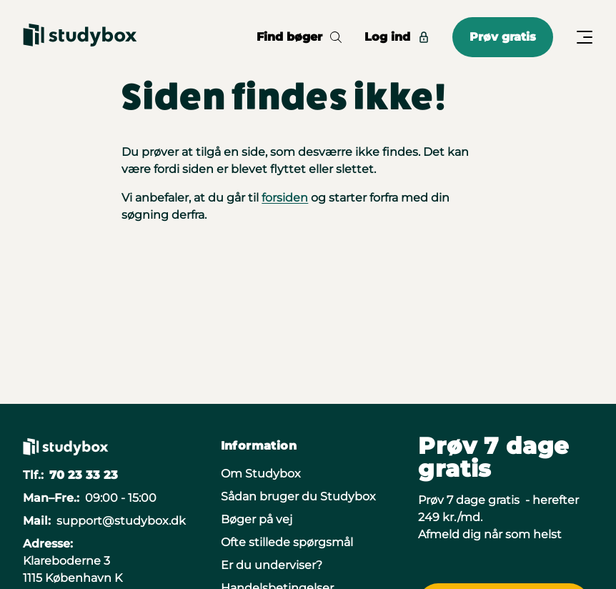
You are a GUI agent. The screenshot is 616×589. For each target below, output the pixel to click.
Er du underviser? (271, 565)
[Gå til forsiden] (80, 37)
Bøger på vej (256, 519)
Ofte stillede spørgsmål (287, 542)
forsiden (285, 197)
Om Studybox (261, 473)
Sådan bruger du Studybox (298, 496)
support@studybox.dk (121, 521)
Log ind (396, 37)
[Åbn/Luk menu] (584, 37)
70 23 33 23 (83, 475)
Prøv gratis (503, 37)
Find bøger (299, 37)
